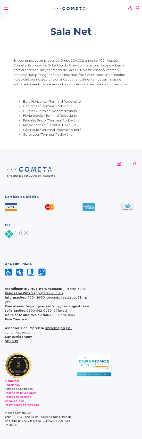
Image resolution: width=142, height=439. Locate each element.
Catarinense (88, 60)
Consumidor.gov (18, 337)
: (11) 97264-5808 (45, 289)
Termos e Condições (19, 388)
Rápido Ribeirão (69, 65)
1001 (102, 60)
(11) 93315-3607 (34, 293)
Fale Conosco (16, 319)
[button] (5, 5)
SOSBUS (11, 341)
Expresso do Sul (40, 65)
